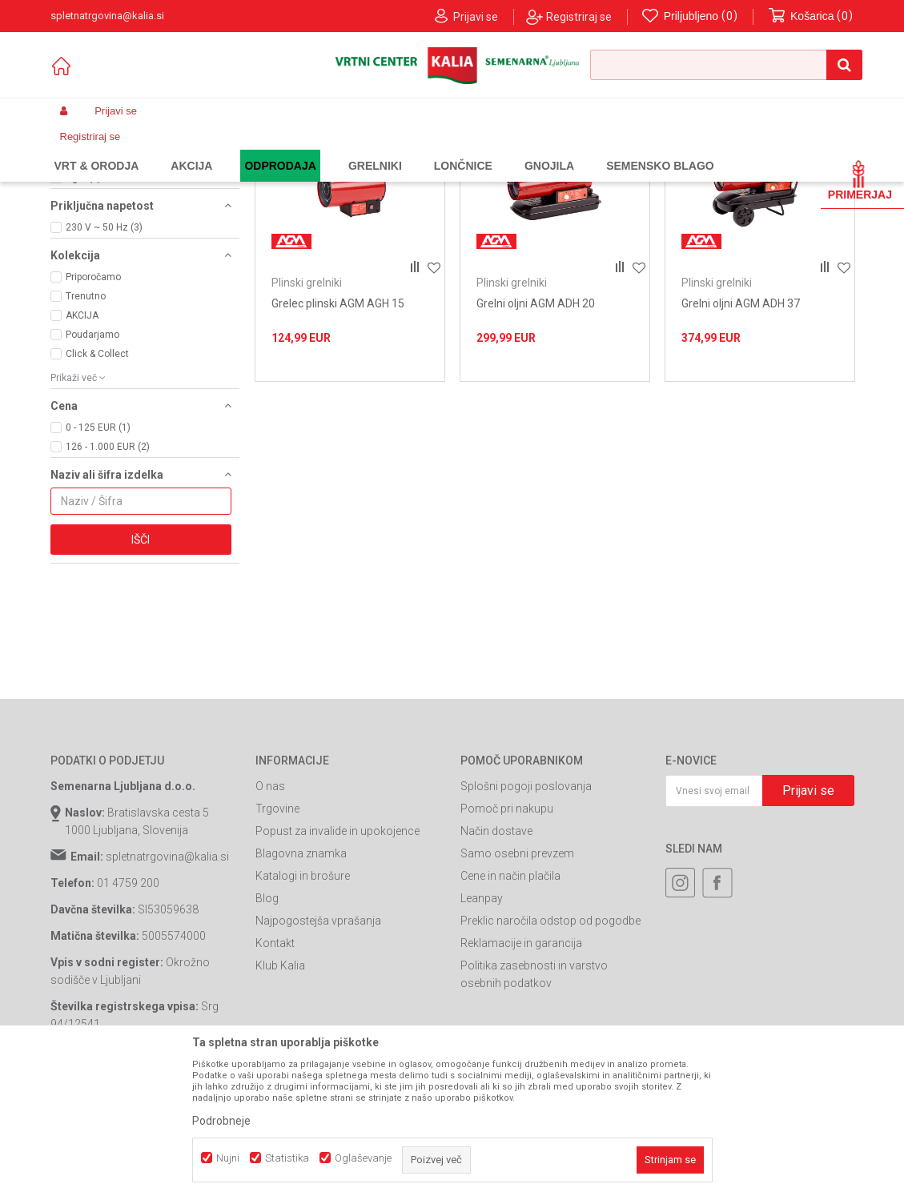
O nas (270, 916)
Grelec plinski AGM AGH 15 (337, 433)
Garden (223, 149)
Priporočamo (93, 407)
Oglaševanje (363, 1158)
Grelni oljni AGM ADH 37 (740, 433)
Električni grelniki (104, 223)
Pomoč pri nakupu (506, 939)
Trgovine (277, 939)
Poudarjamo (92, 465)
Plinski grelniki (94, 210)
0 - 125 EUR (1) (98, 558)
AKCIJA (82, 446)
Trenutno (86, 426)
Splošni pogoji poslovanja (526, 916)
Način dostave (496, 961)
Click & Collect (97, 484)
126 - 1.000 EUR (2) (108, 577)
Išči (140, 670)
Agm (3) (83, 308)
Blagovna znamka (301, 983)
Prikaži (687, 175)
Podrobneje (221, 1120)
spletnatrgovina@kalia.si (167, 987)
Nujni (227, 1158)
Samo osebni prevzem (517, 983)
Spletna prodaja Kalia (96, 149)
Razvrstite (468, 175)
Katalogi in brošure (302, 1006)
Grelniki (344, 149)
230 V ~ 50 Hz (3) (104, 357)
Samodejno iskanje (378, 175)
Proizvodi (175, 149)
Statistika (287, 1158)
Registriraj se (579, 16)
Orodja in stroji (283, 149)
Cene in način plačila (510, 1006)
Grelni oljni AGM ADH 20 (535, 433)
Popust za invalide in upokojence (337, 961)
